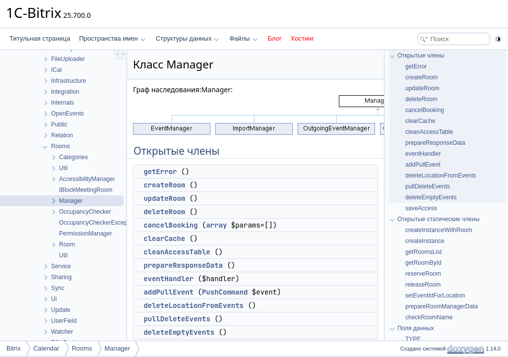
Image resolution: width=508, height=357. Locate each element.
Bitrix (13, 348)
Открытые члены (420, 55)
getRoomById (423, 262)
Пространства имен (112, 38)
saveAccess (421, 208)
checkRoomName (428, 317)
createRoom (164, 184)
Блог (275, 38)
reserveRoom (423, 273)
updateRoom (164, 198)
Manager (117, 348)
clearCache (164, 238)
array (216, 225)
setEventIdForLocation (435, 295)
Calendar (46, 348)
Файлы (243, 38)
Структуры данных (187, 38)
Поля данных (415, 328)
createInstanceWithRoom (438, 230)
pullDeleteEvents (176, 318)
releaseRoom (423, 284)
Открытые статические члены (438, 219)
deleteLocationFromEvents (193, 305)
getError (160, 171)
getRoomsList (423, 251)
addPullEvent (168, 292)
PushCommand (225, 292)
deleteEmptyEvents (178, 332)
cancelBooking (170, 225)
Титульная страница (39, 38)
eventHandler (168, 278)
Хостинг (302, 38)
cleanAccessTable (176, 251)
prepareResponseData (183, 265)
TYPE (413, 339)
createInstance (424, 241)
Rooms (82, 348)
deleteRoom (164, 211)
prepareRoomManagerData (441, 306)
